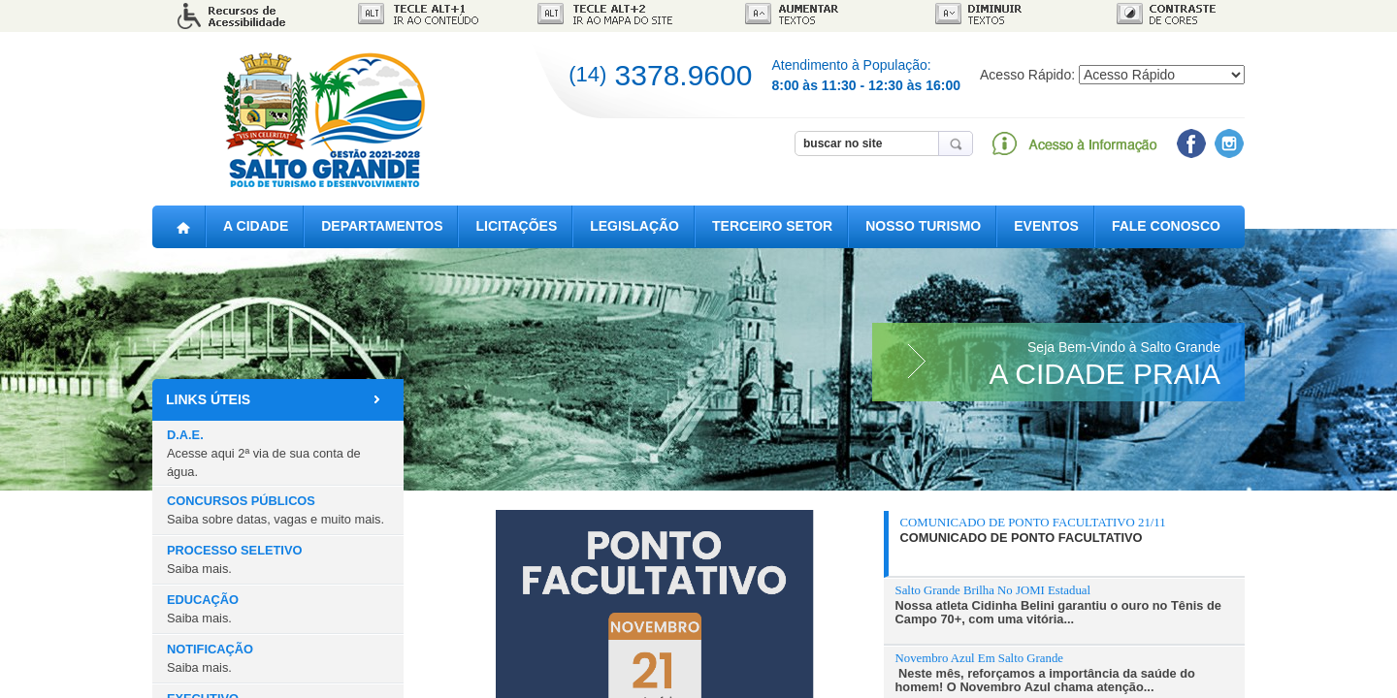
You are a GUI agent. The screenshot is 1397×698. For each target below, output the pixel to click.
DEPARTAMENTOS (381, 227)
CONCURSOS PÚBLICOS (275, 509)
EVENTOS (1046, 227)
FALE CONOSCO (1166, 227)
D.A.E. (264, 453)
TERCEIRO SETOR (772, 227)
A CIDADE (255, 227)
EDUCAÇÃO (203, 608)
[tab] (1064, 544)
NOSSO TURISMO (923, 227)
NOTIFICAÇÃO (210, 658)
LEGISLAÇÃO (634, 227)
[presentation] (1066, 530)
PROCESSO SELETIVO (234, 559)
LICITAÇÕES (516, 227)
